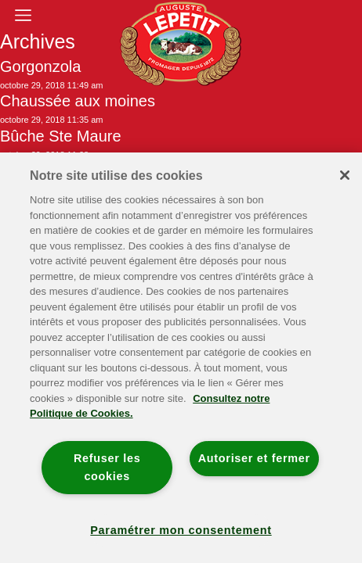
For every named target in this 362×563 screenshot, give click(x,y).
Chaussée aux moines (77, 100)
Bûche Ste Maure (60, 136)
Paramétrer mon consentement (180, 530)
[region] (181, 357)
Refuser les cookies (107, 467)
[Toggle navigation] (23, 15)
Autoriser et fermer (254, 458)
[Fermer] (345, 175)
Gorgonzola (40, 66)
